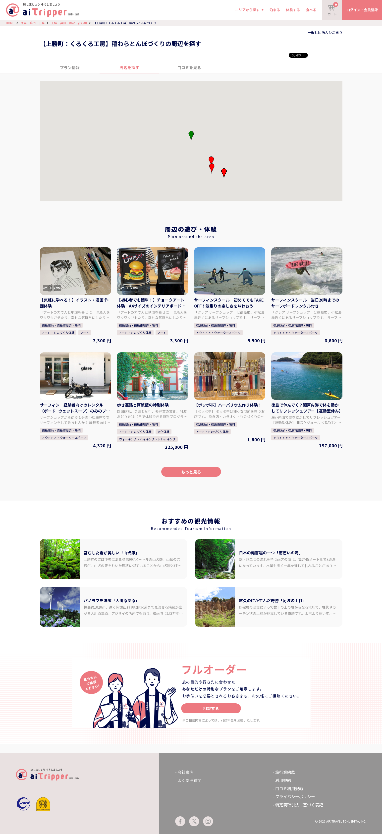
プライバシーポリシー (295, 796)
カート (333, 9)
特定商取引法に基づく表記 (299, 805)
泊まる (275, 9)
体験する (293, 9)
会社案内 (186, 772)
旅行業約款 (285, 772)
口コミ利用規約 (289, 788)
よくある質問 (190, 780)
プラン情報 (70, 67)
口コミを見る (189, 67)
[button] (211, 161)
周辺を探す (129, 67)
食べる (311, 9)
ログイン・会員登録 (362, 9)
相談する (211, 708)
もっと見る (191, 472)
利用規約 (283, 780)
